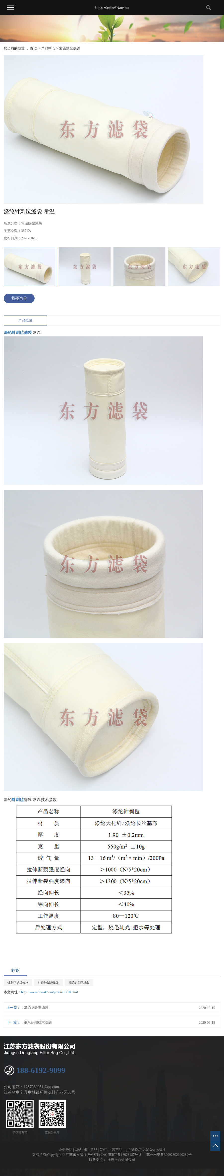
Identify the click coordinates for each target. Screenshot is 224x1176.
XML (104, 1150)
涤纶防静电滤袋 (36, 1008)
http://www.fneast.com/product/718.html (49, 992)
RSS (94, 1150)
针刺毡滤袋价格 (17, 982)
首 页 (34, 48)
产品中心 (48, 48)
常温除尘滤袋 (69, 48)
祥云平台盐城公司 (120, 1160)
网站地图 (82, 1150)
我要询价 (19, 298)
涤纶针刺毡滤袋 (79, 982)
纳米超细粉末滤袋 (38, 1022)
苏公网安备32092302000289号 (169, 1155)
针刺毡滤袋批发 (48, 982)
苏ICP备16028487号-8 (124, 1155)
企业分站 (65, 1150)
